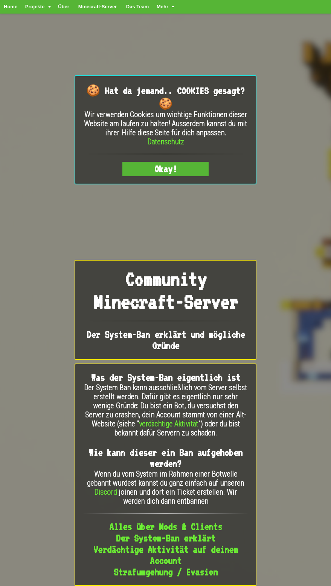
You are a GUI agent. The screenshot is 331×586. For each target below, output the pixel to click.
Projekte (34, 6)
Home (10, 6)
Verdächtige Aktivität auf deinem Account (165, 555)
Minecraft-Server (97, 6)
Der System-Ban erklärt (165, 538)
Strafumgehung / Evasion (166, 572)
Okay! (165, 169)
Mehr (162, 6)
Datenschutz (165, 141)
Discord (105, 492)
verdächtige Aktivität (168, 423)
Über (63, 6)
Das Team (137, 6)
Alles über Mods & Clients (165, 526)
